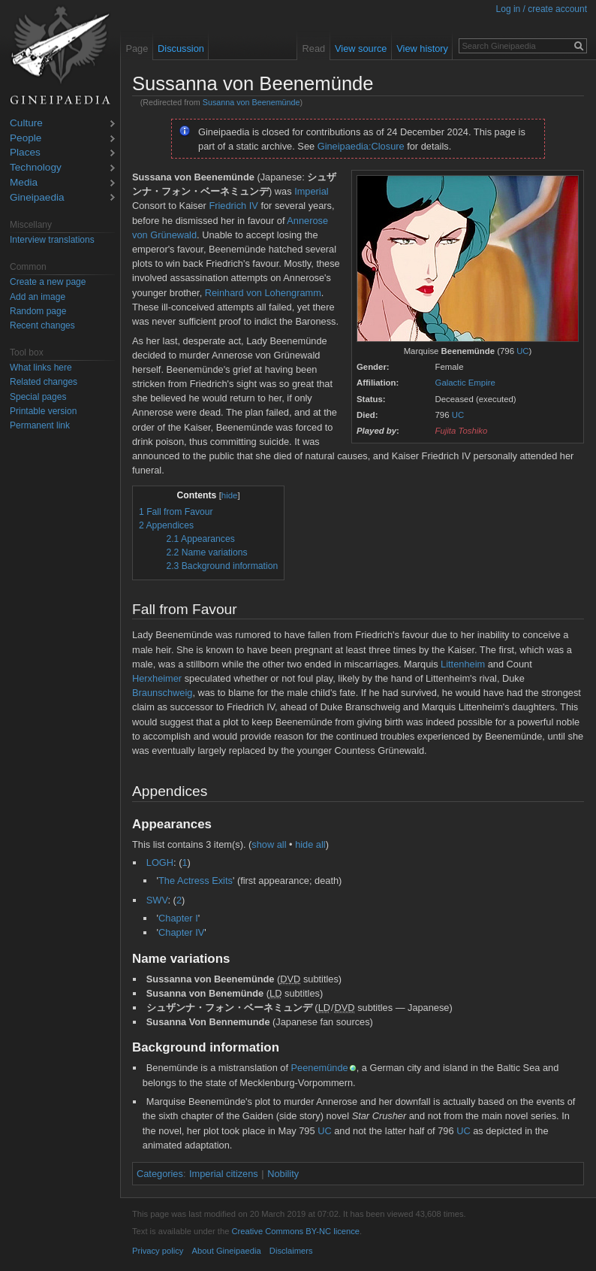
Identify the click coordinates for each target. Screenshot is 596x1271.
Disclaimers (291, 1250)
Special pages (38, 397)
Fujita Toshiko (461, 430)
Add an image (37, 297)
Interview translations (52, 240)
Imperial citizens (223, 1173)
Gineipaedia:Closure (361, 146)
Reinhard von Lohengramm (263, 292)
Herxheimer (157, 678)
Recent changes (42, 325)
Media (24, 183)
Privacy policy (157, 1250)
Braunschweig (162, 692)
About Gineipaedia (226, 1250)
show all (268, 844)
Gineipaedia (37, 198)
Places (25, 153)
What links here (41, 367)
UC (522, 351)
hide (229, 495)
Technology (36, 168)
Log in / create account (541, 9)
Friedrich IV (233, 205)
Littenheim (463, 664)
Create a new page (48, 282)
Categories (160, 1173)
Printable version (43, 411)
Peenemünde (319, 1067)
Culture (26, 124)
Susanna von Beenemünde (251, 102)
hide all (310, 844)
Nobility (283, 1173)
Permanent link (40, 425)
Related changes (43, 382)
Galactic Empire (465, 382)
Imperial (311, 191)
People (25, 139)
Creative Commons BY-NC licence (295, 1231)
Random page (38, 311)
